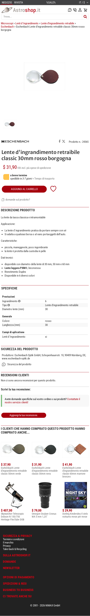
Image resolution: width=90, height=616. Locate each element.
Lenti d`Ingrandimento (27, 23)
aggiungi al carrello (24, 189)
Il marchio (8, 542)
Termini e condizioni (13, 539)
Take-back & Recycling (14, 549)
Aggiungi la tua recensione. (23, 415)
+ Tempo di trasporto (43, 178)
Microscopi (7, 23)
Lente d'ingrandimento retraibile (57, 23)
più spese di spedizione (38, 168)
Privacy (7, 545)
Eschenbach (7, 26)
